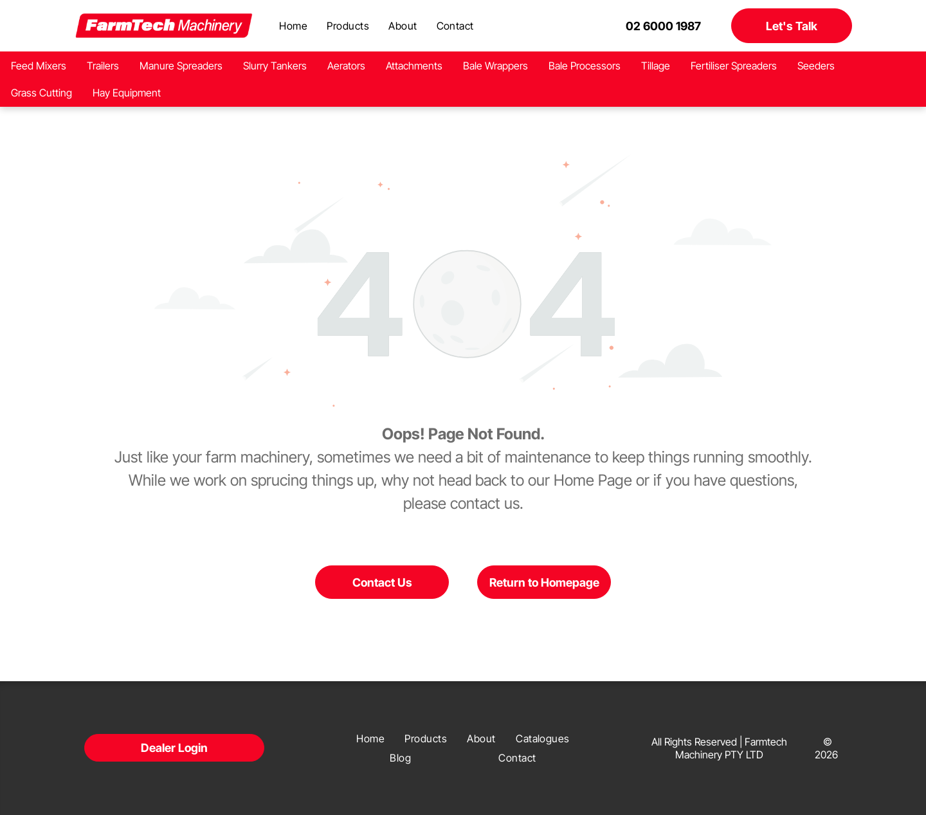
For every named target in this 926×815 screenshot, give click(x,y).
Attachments (414, 65)
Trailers (103, 65)
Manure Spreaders (181, 65)
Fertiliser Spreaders (734, 65)
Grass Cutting (41, 92)
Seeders (816, 65)
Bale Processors (585, 65)
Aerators (346, 65)
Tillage (655, 65)
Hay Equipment (127, 92)
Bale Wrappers (495, 65)
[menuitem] (293, 25)
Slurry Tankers (275, 65)
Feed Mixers (38, 65)
